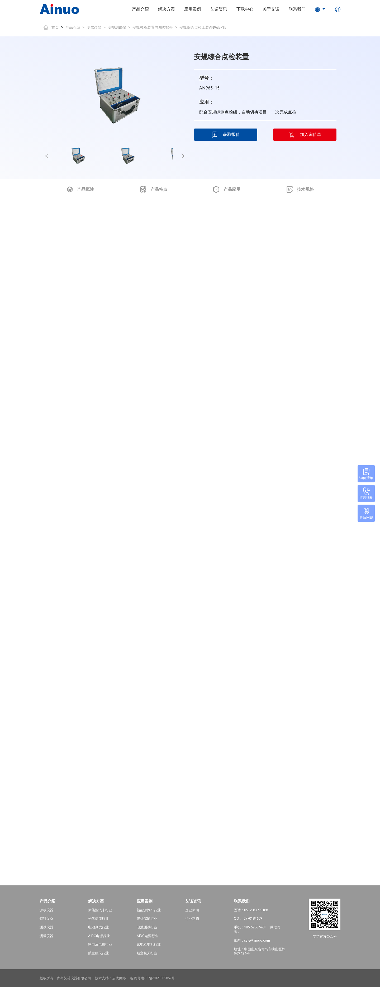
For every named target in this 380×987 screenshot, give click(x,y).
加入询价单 (304, 134)
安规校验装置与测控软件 (152, 27)
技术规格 (300, 189)
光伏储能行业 (98, 918)
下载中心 (244, 9)
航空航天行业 (98, 953)
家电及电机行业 (100, 944)
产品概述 (80, 189)
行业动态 (192, 918)
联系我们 (297, 9)
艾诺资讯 (218, 9)
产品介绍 (140, 9)
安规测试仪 (117, 27)
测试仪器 (94, 27)
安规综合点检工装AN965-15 (202, 27)
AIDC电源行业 (99, 936)
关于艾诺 (271, 9)
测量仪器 (46, 936)
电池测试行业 (98, 927)
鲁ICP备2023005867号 (158, 978)
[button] (47, 156)
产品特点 (153, 189)
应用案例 (192, 9)
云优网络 (119, 978)
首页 (51, 27)
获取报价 (225, 134)
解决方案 (166, 9)
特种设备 (46, 918)
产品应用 (226, 189)
